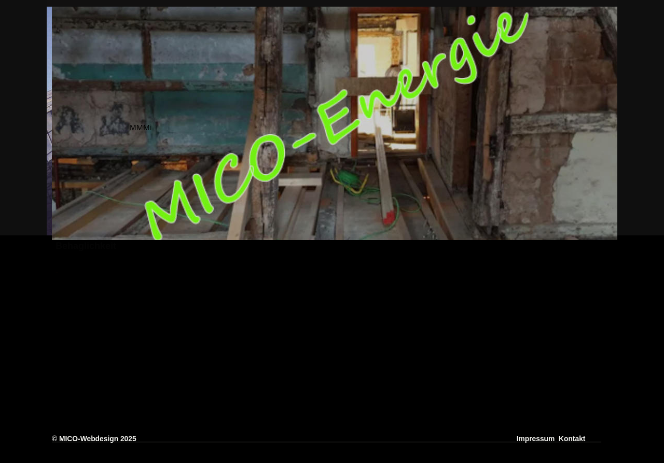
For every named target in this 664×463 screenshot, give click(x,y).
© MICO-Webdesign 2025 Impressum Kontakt (320, 438)
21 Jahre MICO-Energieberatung (284, 351)
